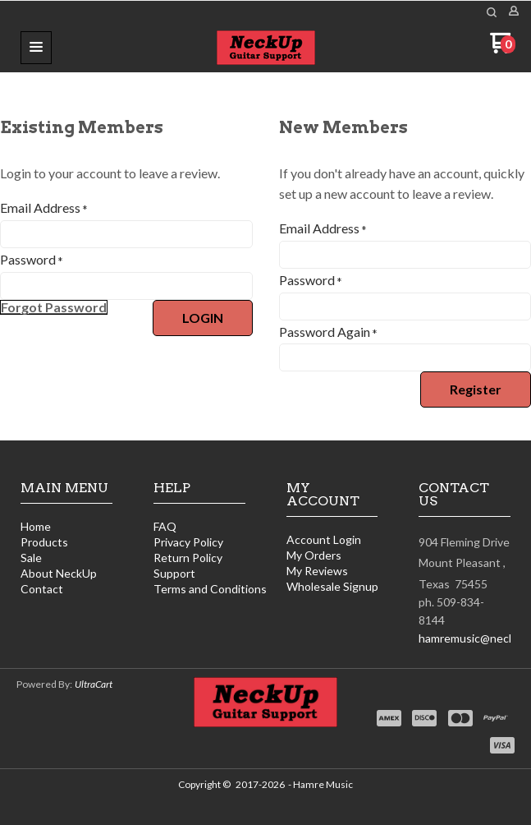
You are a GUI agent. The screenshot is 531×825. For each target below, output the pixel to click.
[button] (36, 47)
